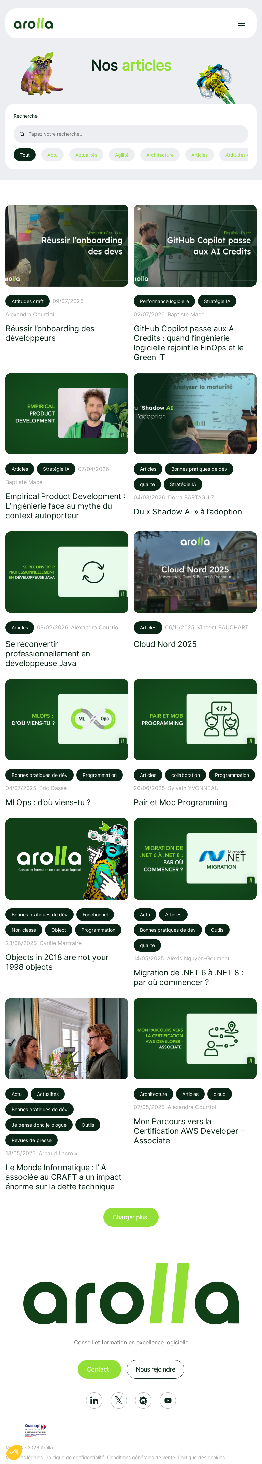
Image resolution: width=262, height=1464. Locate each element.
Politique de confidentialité (74, 1457)
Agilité (122, 155)
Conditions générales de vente (141, 1457)
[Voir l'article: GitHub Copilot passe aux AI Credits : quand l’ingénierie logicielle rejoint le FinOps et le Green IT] (195, 283)
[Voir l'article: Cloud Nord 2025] (195, 590)
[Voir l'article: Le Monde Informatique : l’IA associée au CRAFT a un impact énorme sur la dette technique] (66, 1094)
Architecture (160, 155)
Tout (25, 155)
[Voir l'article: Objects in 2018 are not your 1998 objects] (66, 894)
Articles (199, 155)
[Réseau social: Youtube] (168, 1400)
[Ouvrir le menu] (241, 23)
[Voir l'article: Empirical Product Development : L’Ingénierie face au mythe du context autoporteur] (66, 446)
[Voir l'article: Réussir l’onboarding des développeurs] (66, 274)
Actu (52, 155)
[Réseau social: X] (119, 1400)
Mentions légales (24, 1457)
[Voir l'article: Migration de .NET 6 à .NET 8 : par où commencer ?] (195, 902)
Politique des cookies (201, 1457)
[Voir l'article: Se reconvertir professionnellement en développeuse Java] (66, 599)
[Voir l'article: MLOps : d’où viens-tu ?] (66, 743)
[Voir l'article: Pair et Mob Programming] (195, 743)
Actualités (86, 155)
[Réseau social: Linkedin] (94, 1400)
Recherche (26, 116)
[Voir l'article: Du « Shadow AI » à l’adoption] (195, 445)
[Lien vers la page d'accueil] (33, 23)
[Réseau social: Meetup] (143, 1400)
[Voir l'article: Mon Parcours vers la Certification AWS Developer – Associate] (195, 1071)
